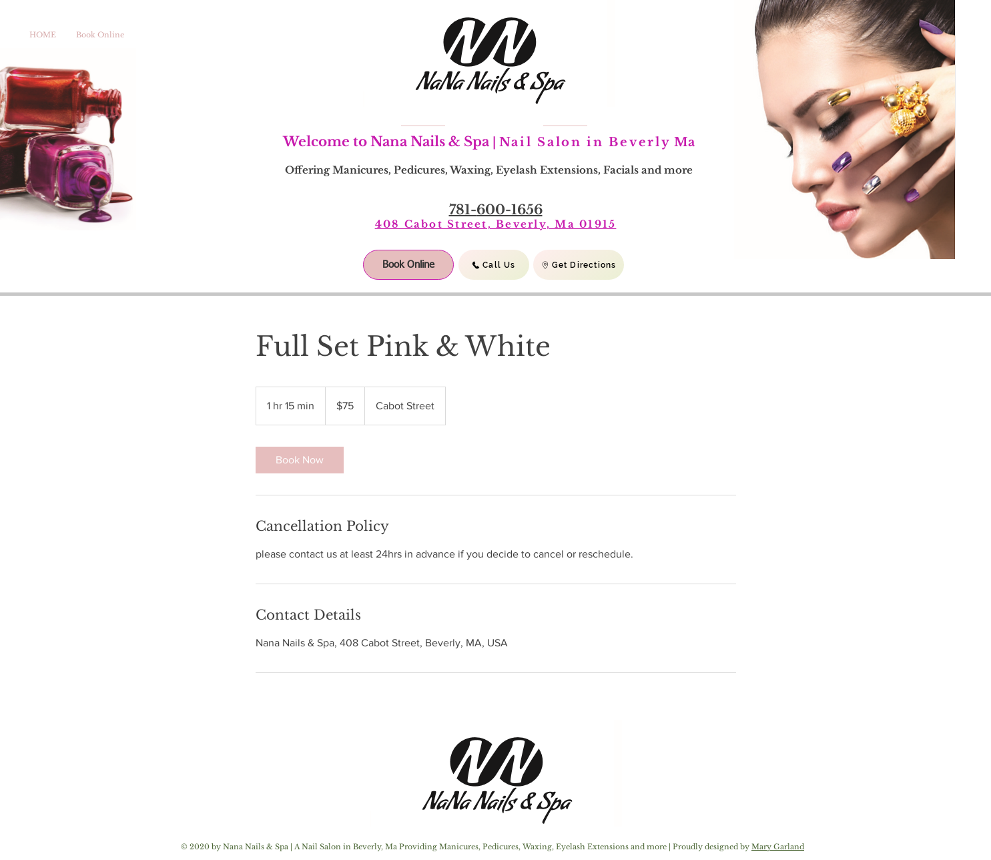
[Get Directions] (578, 265)
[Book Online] (408, 265)
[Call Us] (493, 265)
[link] (300, 460)
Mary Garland (777, 846)
